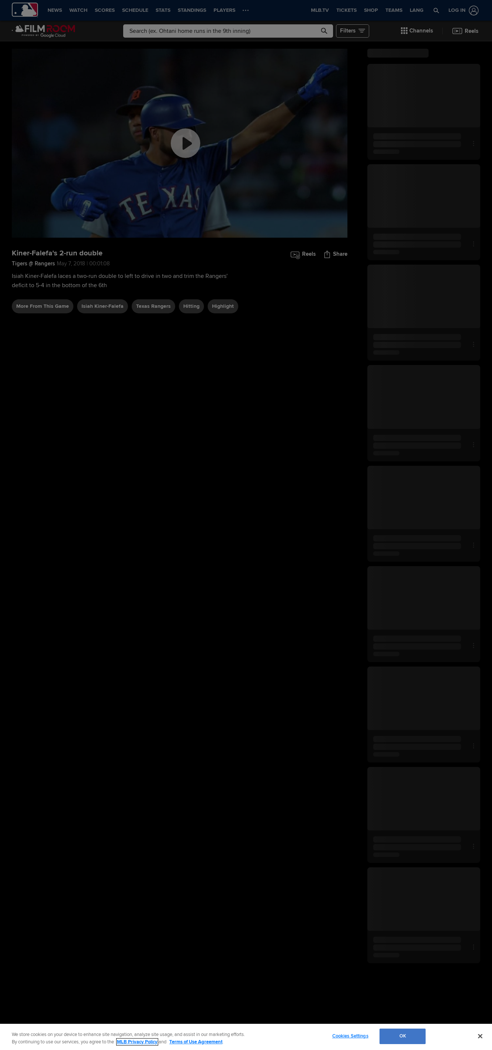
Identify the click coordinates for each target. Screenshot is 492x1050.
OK (402, 1036)
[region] (246, 1037)
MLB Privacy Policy (137, 1042)
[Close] (480, 1036)
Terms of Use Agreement (195, 1042)
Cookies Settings (350, 1036)
